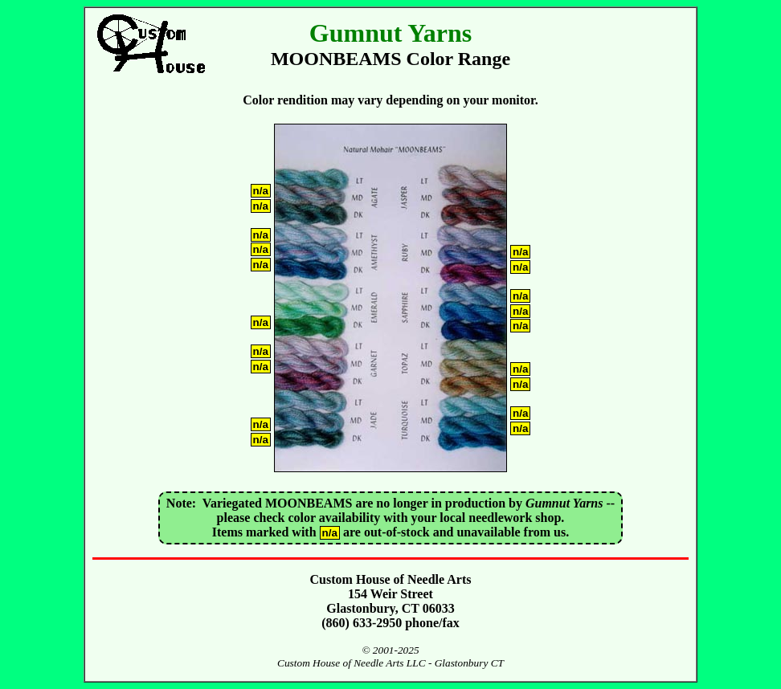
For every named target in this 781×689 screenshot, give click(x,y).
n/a (260, 191)
